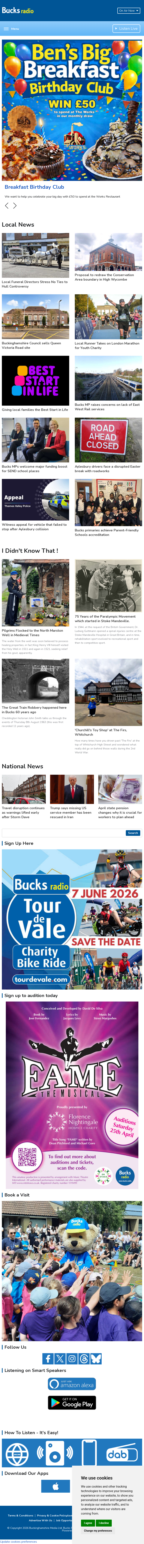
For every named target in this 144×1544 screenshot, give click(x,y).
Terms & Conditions (20, 1515)
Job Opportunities (67, 1520)
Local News (18, 225)
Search (133, 833)
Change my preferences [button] (98, 1530)
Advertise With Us (40, 1520)
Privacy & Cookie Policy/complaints (59, 1515)
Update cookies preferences (18, 1542)
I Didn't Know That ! (30, 551)
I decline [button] (104, 1523)
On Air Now (128, 11)
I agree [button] (88, 1523)
